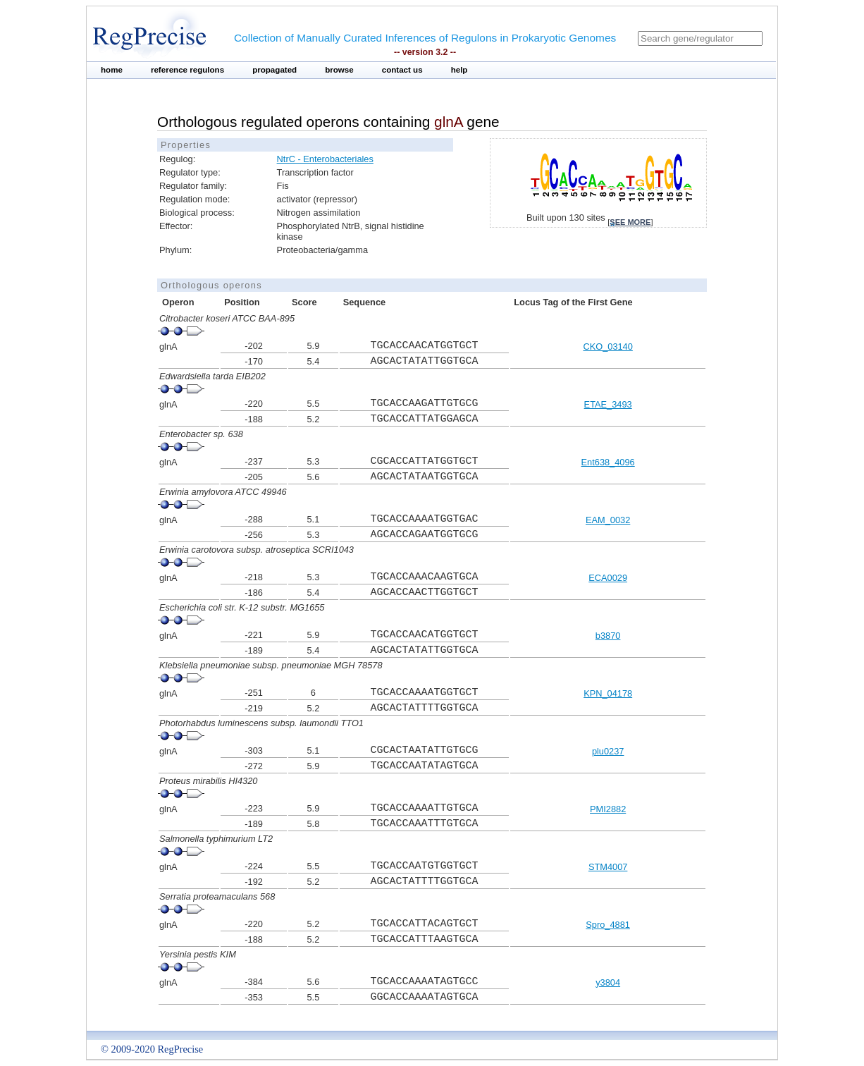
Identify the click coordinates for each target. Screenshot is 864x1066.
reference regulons (187, 70)
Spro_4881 (608, 924)
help (459, 70)
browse (339, 70)
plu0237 (608, 751)
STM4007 (607, 867)
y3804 (607, 982)
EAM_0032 (608, 520)
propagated (274, 70)
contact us (402, 70)
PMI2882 (608, 809)
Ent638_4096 (608, 462)
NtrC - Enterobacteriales (325, 159)
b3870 (608, 635)
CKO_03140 (607, 346)
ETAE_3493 (608, 404)
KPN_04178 (608, 693)
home (112, 70)
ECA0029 (607, 577)
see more (630, 222)
